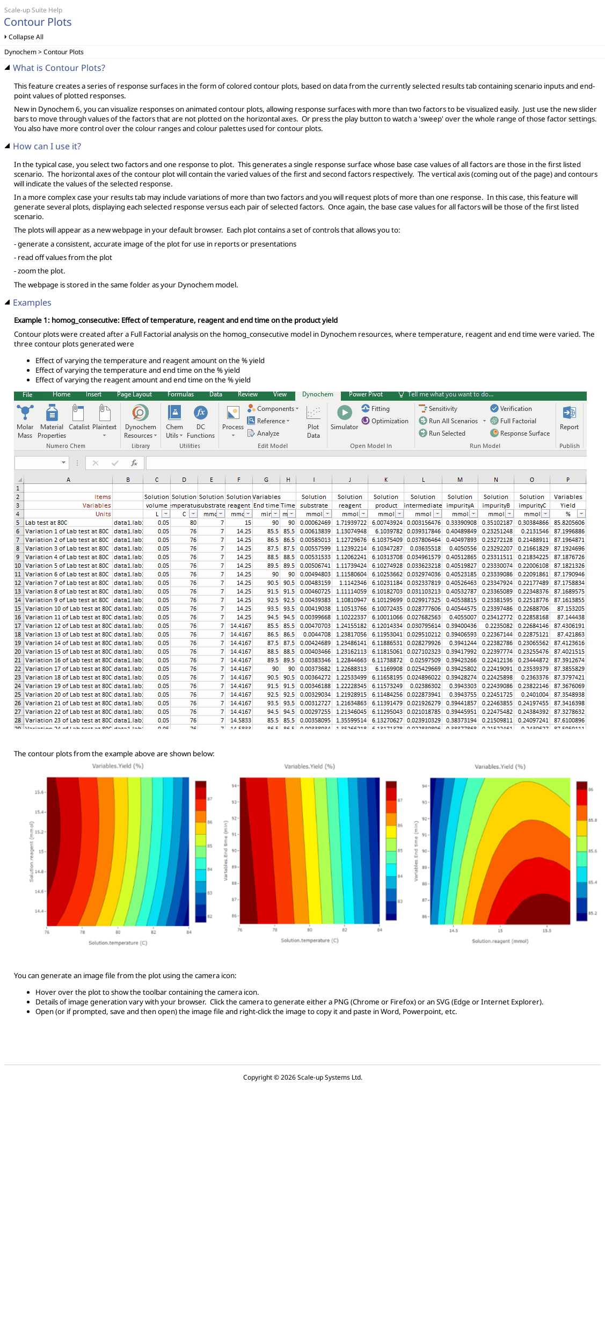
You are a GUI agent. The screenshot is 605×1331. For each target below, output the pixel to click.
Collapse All (26, 36)
